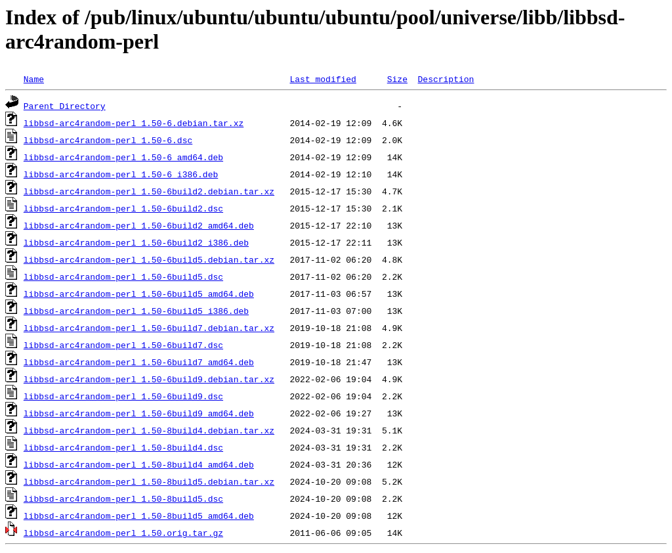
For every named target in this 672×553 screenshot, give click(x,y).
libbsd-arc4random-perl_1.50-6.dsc (108, 140)
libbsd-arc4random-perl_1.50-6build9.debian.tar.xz (149, 379)
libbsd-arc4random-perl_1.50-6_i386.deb (121, 174)
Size (397, 79)
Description (445, 79)
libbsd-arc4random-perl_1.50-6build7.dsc (123, 345)
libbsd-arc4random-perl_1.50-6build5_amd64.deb (139, 293)
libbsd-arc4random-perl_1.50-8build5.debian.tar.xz (149, 481)
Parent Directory (65, 106)
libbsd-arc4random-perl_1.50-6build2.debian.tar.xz (149, 191)
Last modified (322, 79)
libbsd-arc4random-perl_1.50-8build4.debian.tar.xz (149, 430)
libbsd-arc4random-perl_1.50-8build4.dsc (123, 447)
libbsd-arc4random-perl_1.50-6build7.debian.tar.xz (149, 328)
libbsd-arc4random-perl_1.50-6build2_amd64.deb (139, 225)
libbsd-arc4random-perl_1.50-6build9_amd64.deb (139, 413)
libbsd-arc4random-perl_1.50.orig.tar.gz (123, 533)
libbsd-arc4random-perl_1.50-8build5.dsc (123, 498)
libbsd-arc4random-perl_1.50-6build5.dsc (123, 276)
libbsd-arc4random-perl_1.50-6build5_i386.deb (136, 311)
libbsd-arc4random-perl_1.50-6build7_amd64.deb (139, 362)
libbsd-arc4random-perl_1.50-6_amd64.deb (123, 157)
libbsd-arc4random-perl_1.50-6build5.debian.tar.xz (149, 259)
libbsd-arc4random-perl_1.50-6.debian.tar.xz (133, 123)
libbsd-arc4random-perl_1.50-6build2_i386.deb (136, 242)
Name (34, 79)
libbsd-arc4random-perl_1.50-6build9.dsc (123, 396)
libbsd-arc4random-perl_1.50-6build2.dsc (123, 208)
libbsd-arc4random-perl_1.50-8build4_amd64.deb (139, 464)
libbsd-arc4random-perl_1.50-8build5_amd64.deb (139, 515)
